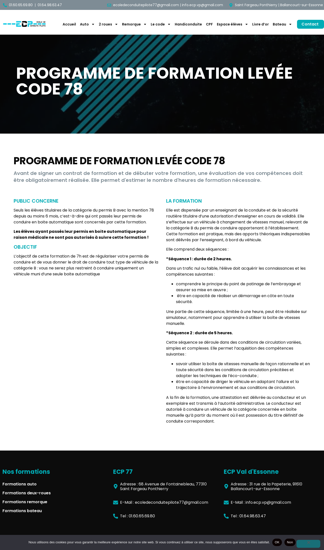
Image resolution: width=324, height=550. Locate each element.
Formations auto (19, 484)
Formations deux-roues (26, 493)
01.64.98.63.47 (50, 4)
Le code (161, 24)
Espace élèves (232, 24)
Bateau (282, 24)
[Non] (308, 544)
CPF (209, 24)
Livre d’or (260, 24)
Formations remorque (24, 502)
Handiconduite (188, 24)
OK (277, 542)
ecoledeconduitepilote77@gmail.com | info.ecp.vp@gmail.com (168, 4)
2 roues (108, 24)
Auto (87, 24)
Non (290, 542)
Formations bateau (22, 511)
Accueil (69, 24)
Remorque (134, 24)
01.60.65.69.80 (21, 4)
